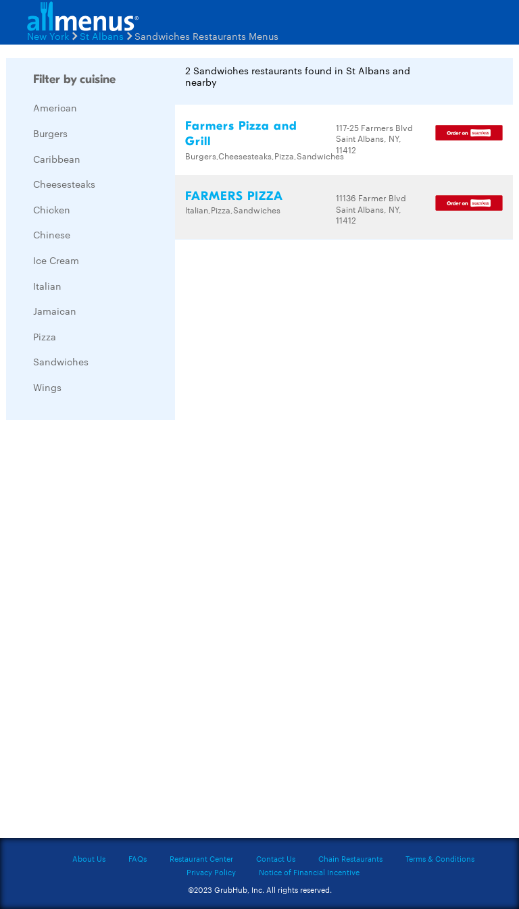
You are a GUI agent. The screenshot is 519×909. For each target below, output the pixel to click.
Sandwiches (61, 361)
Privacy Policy (211, 871)
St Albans (102, 35)
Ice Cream (56, 260)
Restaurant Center (201, 858)
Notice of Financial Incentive (309, 871)
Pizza (44, 336)
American (55, 107)
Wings (47, 387)
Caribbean (56, 158)
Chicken (51, 209)
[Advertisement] (107, 632)
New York (48, 35)
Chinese (51, 234)
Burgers (50, 133)
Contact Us (275, 858)
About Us (88, 858)
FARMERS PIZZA (234, 196)
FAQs (137, 858)
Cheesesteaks (64, 183)
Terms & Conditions (439, 858)
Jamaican (54, 310)
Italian (47, 285)
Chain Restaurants (350, 858)
